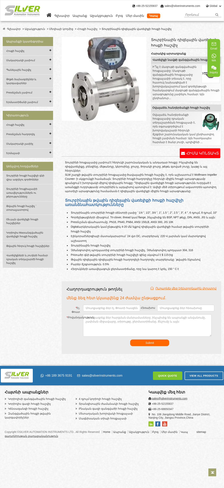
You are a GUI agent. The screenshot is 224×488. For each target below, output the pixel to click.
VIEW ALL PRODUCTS (204, 375)
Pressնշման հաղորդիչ (20, 134)
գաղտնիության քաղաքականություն (31, 436)
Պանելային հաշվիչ (18, 69)
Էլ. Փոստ (76, 309)
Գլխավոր (62, 15)
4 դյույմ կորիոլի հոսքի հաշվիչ (100, 398)
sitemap (201, 431)
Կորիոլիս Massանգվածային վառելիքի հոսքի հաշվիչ (24, 234)
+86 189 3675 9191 (56, 375)
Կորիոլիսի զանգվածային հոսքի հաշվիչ (36, 398)
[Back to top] (212, 472)
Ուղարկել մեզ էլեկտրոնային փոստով (183, 288)
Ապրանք (80, 15)
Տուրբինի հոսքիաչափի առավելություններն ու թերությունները (21, 192)
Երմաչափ (13, 153)
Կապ (153, 15)
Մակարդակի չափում (20, 60)
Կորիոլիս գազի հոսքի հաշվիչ (29, 403)
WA (213, 57)
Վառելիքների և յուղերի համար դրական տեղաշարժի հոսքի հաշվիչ (27, 259)
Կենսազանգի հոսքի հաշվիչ (28, 408)
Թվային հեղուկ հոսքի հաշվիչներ (27, 245)
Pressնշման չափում (19, 92)
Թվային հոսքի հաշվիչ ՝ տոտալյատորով (21, 208)
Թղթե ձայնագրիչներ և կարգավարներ (21, 81)
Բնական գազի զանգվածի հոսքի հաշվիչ (108, 408)
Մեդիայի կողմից (61, 28)
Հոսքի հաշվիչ (87, 28)
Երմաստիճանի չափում (22, 102)
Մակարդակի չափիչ (19, 143)
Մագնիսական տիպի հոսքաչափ (102, 418)
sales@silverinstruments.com (182, 5)
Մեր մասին (135, 15)
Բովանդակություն (74, 317)
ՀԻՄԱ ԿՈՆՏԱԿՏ (202, 153)
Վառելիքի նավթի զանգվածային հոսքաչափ (184, 59)
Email (213, 45)
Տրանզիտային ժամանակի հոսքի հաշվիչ (108, 403)
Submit (150, 342)
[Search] (217, 14)
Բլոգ (119, 15)
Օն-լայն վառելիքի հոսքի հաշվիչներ (22, 221)
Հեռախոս (148, 307)
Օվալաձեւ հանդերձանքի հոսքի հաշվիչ (181, 107)
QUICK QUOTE (167, 375)
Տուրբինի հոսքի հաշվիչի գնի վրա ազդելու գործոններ (25, 177)
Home (106, 431)
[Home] (49, 15)
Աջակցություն (101, 15)
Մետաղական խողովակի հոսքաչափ (105, 413)
